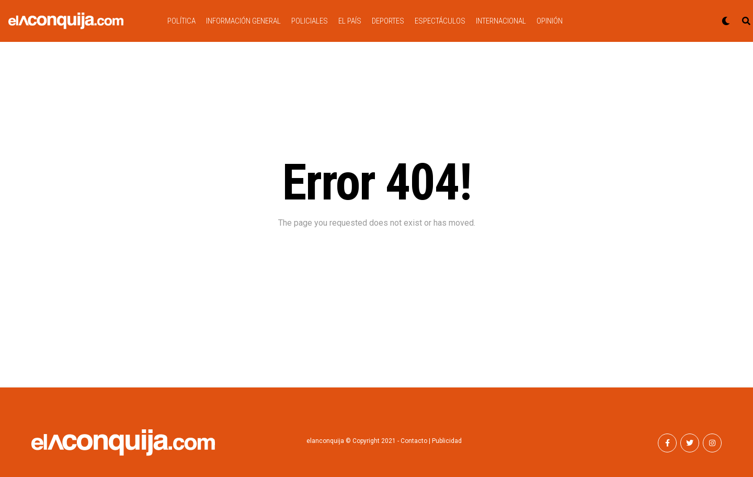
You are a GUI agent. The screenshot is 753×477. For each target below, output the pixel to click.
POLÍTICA (181, 21)
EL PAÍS (349, 21)
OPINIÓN (550, 21)
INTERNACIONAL (501, 21)
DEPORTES (388, 21)
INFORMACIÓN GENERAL (243, 21)
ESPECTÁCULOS (440, 21)
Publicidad (447, 441)
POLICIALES (309, 21)
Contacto (414, 441)
